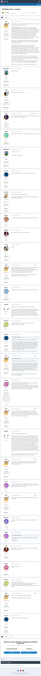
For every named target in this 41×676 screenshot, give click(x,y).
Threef (6, 90)
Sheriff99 (6, 230)
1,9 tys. (6, 201)
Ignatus (6, 215)
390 (6, 526)
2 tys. (6, 30)
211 (6, 572)
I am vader (6, 192)
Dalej (6, 17)
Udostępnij (27, 12)
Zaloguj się (29, 652)
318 (6, 239)
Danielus (6, 304)
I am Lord (6, 170)
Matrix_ (6, 287)
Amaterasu (6, 517)
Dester (6, 481)
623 (6, 224)
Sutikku (6, 131)
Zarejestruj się (12, 652)
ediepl (6, 244)
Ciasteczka (26, 673)
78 (6, 588)
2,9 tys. (6, 99)
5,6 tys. (6, 389)
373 (6, 296)
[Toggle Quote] (12, 337)
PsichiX (6, 380)
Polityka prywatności (16, 673)
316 (6, 490)
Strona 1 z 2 (13, 17)
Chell (6, 113)
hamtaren (6, 320)
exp (6, 545)
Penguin (6, 563)
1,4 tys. (6, 122)
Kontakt (22, 673)
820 (6, 77)
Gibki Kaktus (6, 68)
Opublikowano (16, 21)
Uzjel (8, 12)
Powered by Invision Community (21, 674)
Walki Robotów (13, 13)
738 (6, 140)
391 (6, 313)
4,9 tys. (6, 343)
